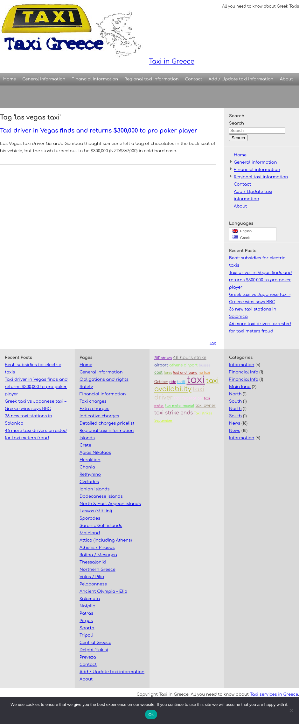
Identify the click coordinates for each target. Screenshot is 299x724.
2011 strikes (163, 358)
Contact (193, 79)
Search (236, 123)
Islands (87, 438)
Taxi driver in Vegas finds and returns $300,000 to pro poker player (98, 130)
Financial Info (243, 372)
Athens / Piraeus (97, 547)
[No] (291, 710)
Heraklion (90, 460)
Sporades (90, 518)
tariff (181, 382)
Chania (87, 467)
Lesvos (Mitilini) (96, 511)
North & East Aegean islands (110, 504)
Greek (241, 238)
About (286, 79)
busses (204, 365)
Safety (86, 387)
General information (43, 79)
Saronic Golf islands (101, 525)
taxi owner (206, 406)
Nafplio (87, 606)
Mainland (90, 533)
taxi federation (188, 398)
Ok (151, 714)
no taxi (204, 372)
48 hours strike (189, 357)
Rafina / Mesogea (98, 555)
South (235, 401)
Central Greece (95, 642)
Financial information (95, 79)
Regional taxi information (151, 79)
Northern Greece (97, 569)
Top (213, 343)
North (235, 394)
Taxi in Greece (97, 32)
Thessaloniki (93, 562)
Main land (240, 387)
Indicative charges (99, 416)
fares (168, 372)
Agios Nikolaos (95, 452)
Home (9, 79)
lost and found (185, 372)
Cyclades (89, 482)
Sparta (87, 628)
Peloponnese (93, 584)
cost (158, 373)
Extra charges (94, 408)
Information (241, 365)
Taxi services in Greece (274, 694)
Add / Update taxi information (241, 79)
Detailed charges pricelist (107, 423)
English (242, 231)
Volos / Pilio (92, 577)
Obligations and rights (104, 379)
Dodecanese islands (101, 496)
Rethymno (90, 474)
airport (161, 365)
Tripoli (86, 635)
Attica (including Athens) (106, 540)
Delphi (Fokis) (94, 650)
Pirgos (86, 620)
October (161, 382)
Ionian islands (94, 489)
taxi (195, 380)
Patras (86, 613)
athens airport (183, 365)
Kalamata (90, 599)
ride (173, 382)
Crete (85, 445)
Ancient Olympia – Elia (103, 591)
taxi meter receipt (179, 405)
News (234, 423)
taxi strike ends (173, 413)
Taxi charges (93, 401)
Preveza (88, 657)
